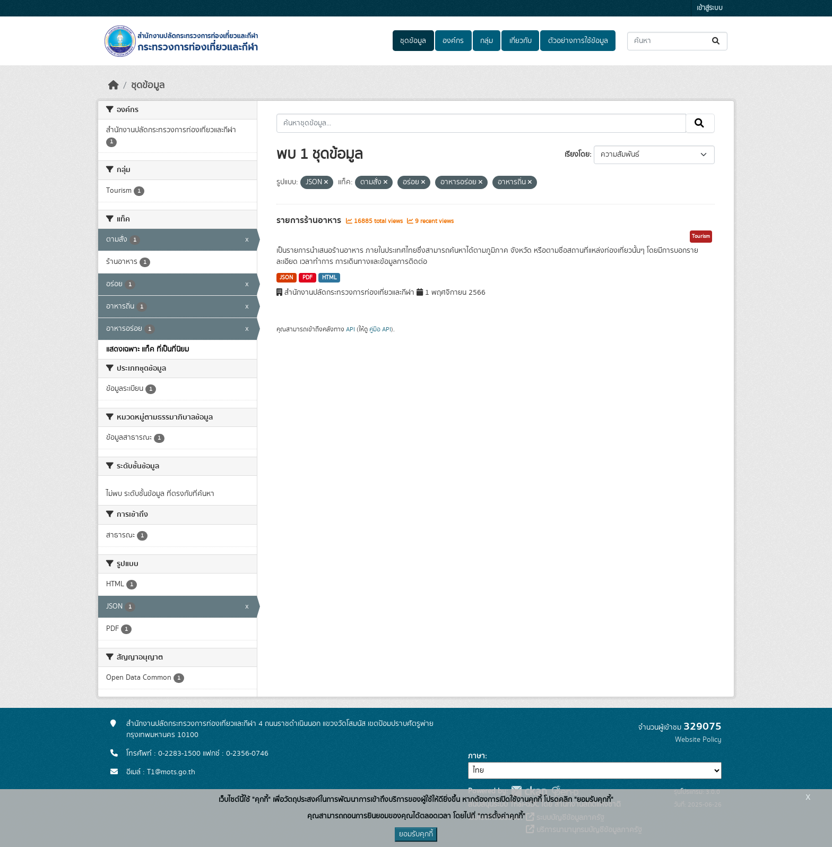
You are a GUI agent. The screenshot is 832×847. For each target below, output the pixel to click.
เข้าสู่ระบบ (710, 8)
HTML (329, 277)
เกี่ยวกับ (520, 41)
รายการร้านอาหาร (309, 220)
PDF (307, 277)
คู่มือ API (380, 329)
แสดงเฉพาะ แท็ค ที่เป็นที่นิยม (147, 349)
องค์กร (453, 41)
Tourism (701, 236)
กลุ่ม (486, 41)
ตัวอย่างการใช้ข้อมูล (578, 41)
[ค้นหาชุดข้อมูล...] (677, 41)
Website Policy (698, 739)
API (350, 329)
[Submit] (716, 41)
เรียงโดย (577, 154)
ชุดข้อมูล (413, 41)
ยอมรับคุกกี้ (416, 834)
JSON (286, 277)
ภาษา (476, 756)
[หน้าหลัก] (113, 85)
